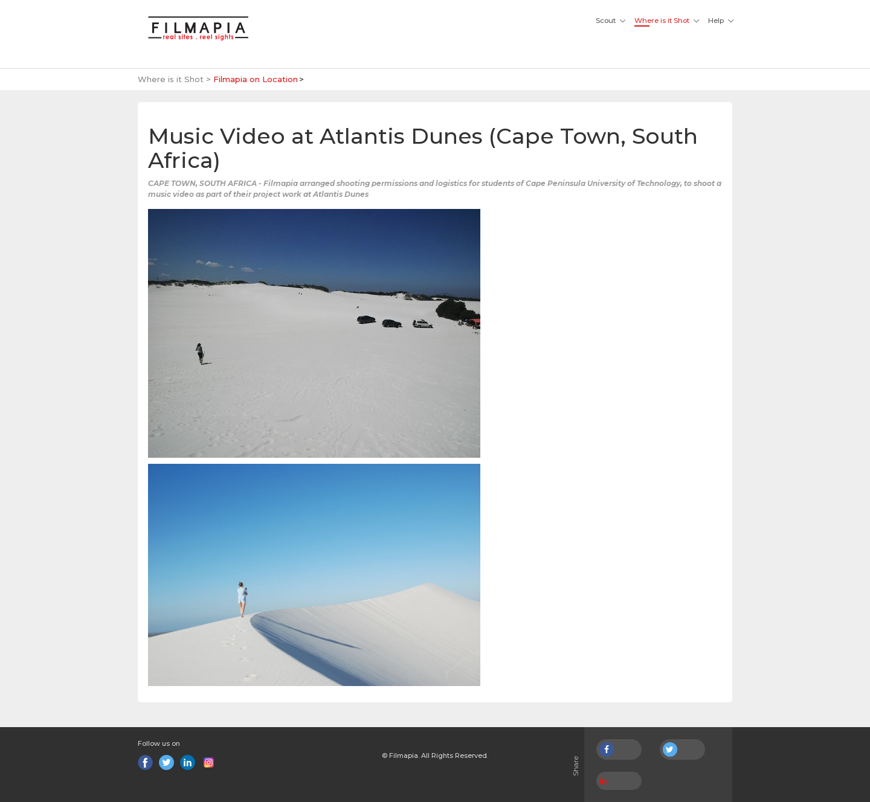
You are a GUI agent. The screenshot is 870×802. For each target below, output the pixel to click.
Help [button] (716, 20)
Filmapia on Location (255, 79)
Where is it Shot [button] (661, 20)
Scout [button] (606, 20)
